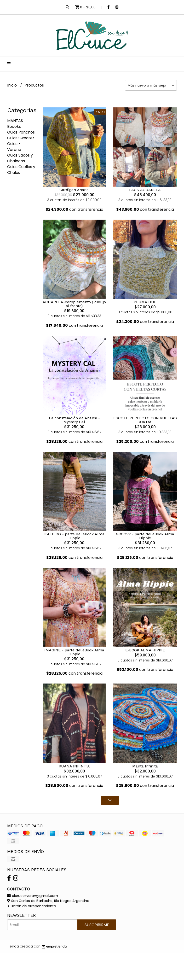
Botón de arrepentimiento (31, 906)
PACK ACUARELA (145, 189)
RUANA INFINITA (74, 766)
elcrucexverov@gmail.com (32, 895)
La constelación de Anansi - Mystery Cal (74, 420)
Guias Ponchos (21, 132)
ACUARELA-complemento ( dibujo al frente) (74, 304)
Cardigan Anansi (74, 189)
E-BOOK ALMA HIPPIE (145, 650)
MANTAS (15, 120)
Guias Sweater (20, 138)
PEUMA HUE (145, 302)
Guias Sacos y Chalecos (20, 158)
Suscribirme (97, 925)
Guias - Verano (14, 146)
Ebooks (14, 126)
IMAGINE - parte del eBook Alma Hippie (74, 652)
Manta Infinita (145, 766)
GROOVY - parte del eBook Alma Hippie (145, 536)
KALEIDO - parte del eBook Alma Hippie (74, 536)
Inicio (12, 85)
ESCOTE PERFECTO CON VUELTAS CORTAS (145, 420)
